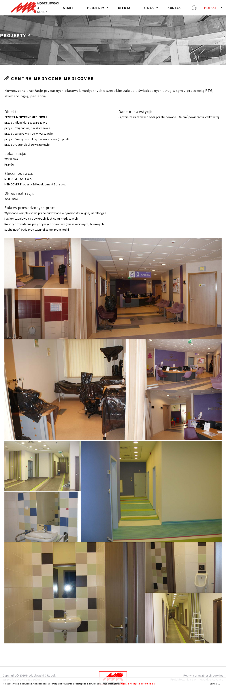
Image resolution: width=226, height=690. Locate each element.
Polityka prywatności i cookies (203, 675)
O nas (149, 8)
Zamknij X (215, 683)
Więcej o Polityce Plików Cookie (138, 683)
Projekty (95, 8)
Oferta (124, 8)
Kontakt (175, 8)
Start (68, 8)
